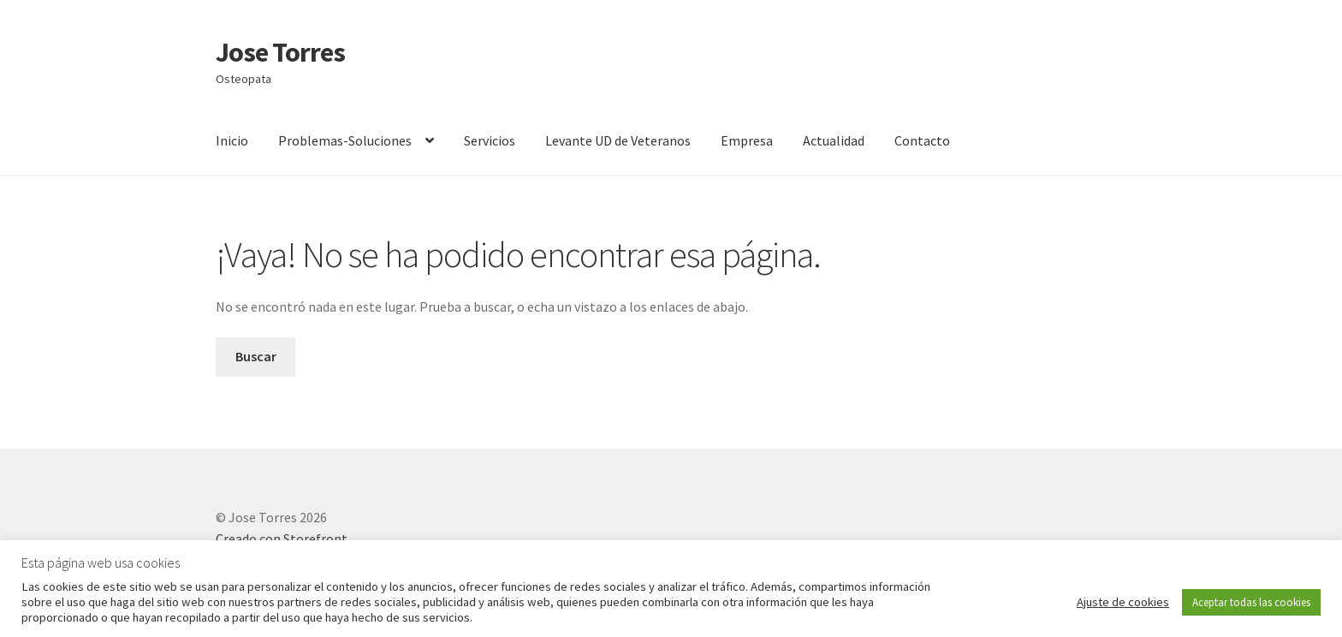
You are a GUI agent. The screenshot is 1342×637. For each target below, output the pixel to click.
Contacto (922, 140)
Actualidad (833, 140)
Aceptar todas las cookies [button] (1251, 602)
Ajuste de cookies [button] (1123, 602)
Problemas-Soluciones (345, 140)
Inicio (232, 140)
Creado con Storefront (281, 538)
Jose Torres (280, 52)
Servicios (489, 140)
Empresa (747, 140)
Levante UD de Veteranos (618, 140)
